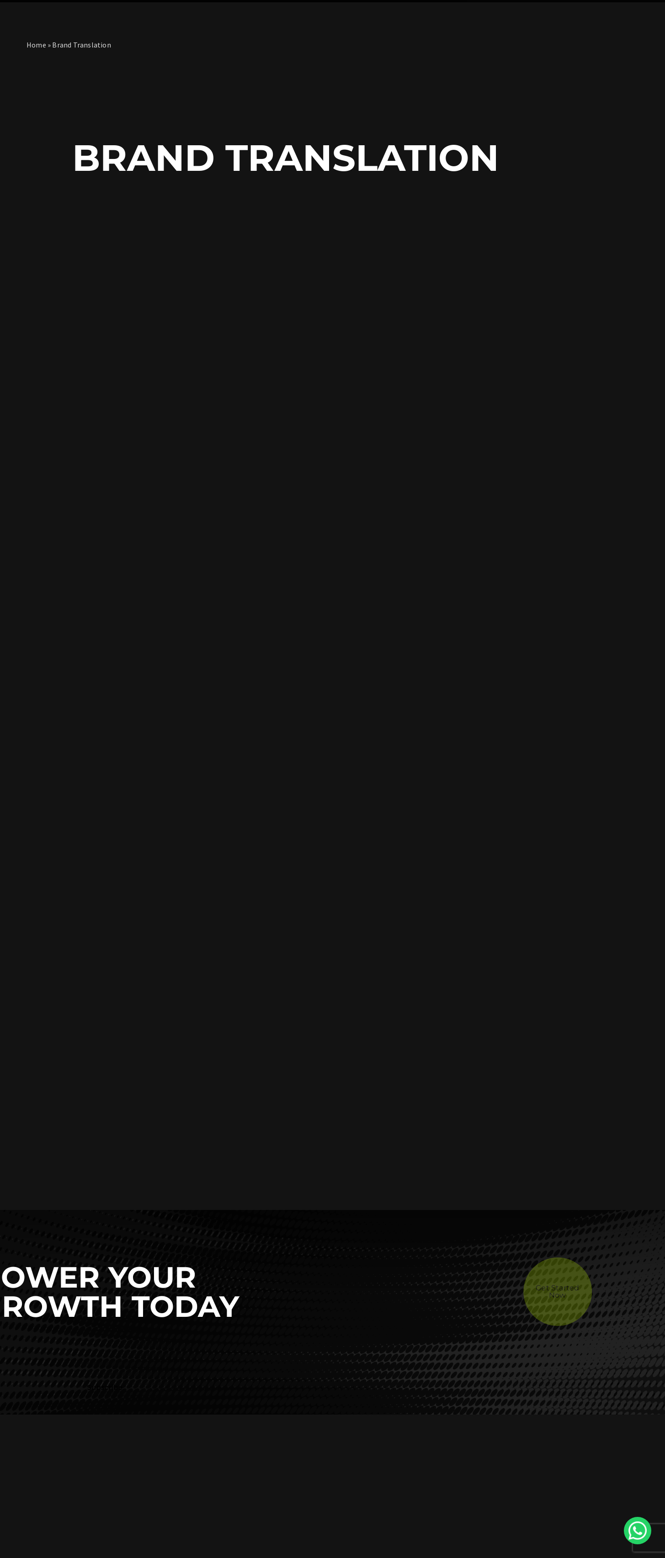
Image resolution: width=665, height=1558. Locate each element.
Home (36, 44)
